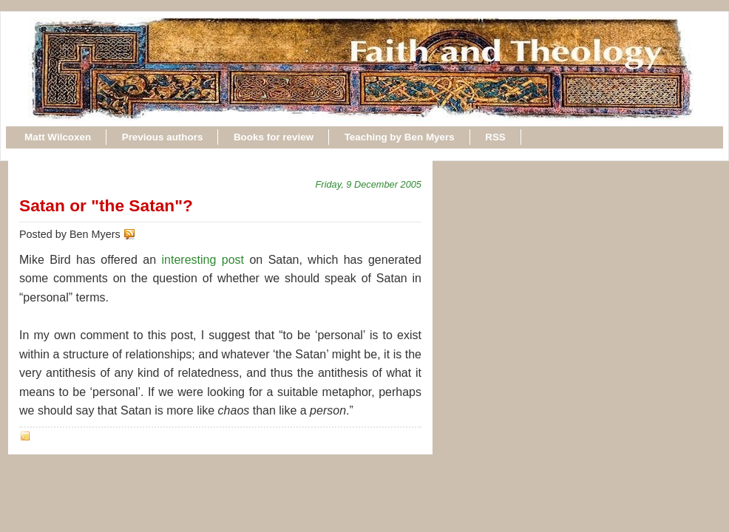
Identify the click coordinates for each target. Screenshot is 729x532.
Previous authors (162, 137)
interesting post (203, 259)
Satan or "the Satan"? (106, 205)
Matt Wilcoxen (57, 137)
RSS (495, 137)
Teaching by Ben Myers (400, 137)
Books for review (273, 137)
